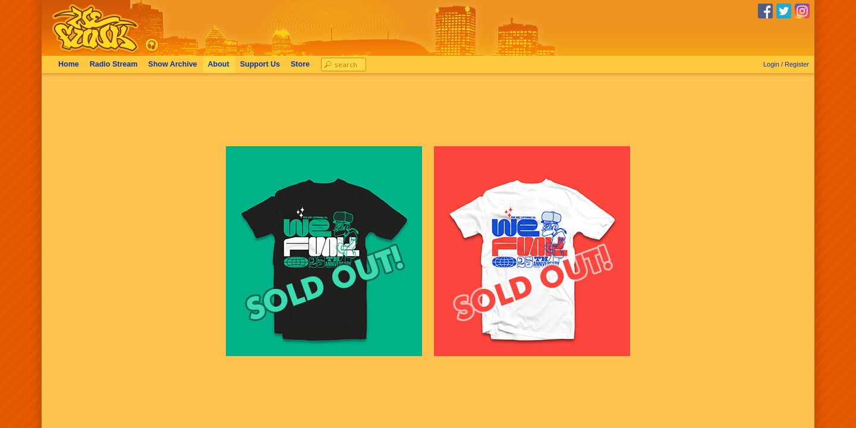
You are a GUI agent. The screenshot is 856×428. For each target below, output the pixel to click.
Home (68, 64)
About (218, 64)
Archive (172, 64)
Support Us (260, 64)
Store (300, 64)
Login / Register (786, 64)
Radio (114, 64)
